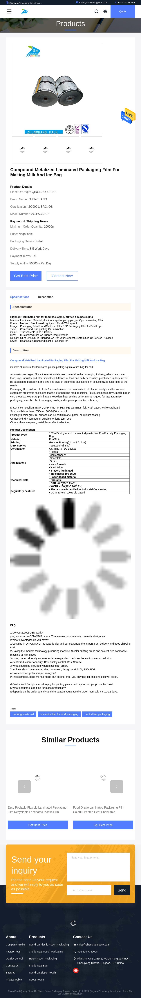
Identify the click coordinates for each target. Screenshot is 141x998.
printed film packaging (97, 714)
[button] (24, 786)
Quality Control (14, 958)
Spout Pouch (36, 979)
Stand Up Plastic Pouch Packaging (49, 944)
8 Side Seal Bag (38, 965)
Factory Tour (13, 951)
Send (122, 890)
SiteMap (10, 972)
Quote (122, 11)
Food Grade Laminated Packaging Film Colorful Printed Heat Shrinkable (98, 810)
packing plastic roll (23, 714)
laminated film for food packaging (59, 714)
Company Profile (15, 944)
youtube (76, 970)
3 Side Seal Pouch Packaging (46, 951)
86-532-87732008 (124, 2)
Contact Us (12, 965)
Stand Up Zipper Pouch (42, 972)
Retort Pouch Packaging (43, 958)
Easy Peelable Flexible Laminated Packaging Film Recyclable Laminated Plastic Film (37, 810)
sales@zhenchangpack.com (91, 2)
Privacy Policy (14, 979)
